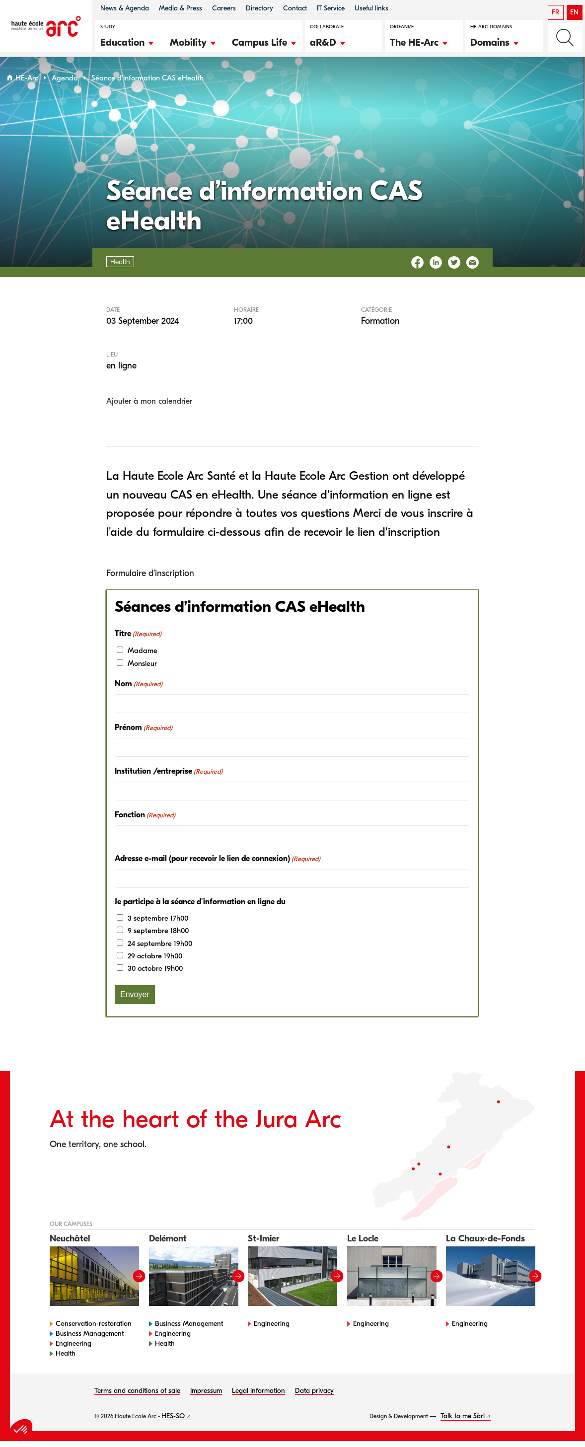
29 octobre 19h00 (155, 961)
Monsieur (142, 668)
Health (65, 1359)
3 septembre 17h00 (158, 923)
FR (555, 12)
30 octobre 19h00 (155, 974)
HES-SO (173, 1422)
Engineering (73, 1349)
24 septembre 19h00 (160, 948)
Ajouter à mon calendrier (149, 407)
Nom (138, 690)
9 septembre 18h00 (158, 936)
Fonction (145, 821)
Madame (142, 656)
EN (574, 12)
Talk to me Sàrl (462, 1422)
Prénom (143, 733)
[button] (127, 41)
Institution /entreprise (168, 777)
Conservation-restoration (94, 1329)
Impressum (206, 1396)
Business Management (90, 1339)
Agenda (65, 83)
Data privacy (314, 1396)
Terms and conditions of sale (137, 1396)
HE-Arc (26, 83)
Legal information (258, 1396)
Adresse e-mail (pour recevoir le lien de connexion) (217, 864)
